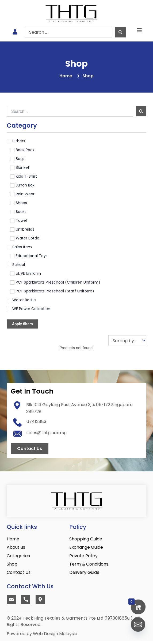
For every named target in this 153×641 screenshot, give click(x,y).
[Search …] (70, 111)
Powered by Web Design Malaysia (42, 634)
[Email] (138, 627)
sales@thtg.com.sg (46, 433)
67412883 (36, 421)
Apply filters (22, 324)
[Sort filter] (127, 340)
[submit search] (141, 111)
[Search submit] (120, 32)
